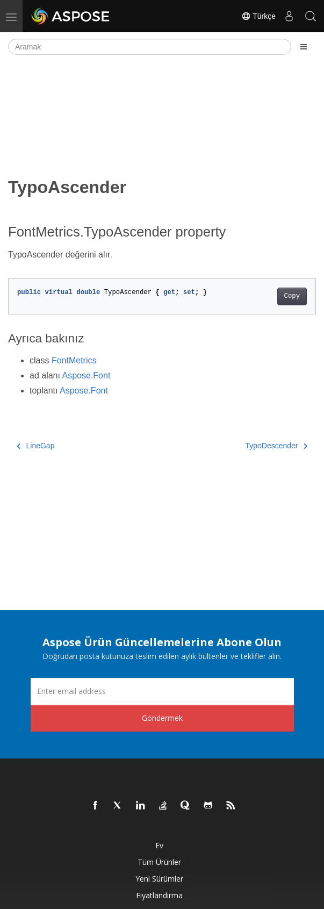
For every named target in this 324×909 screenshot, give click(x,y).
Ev (159, 845)
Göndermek (162, 718)
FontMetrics (74, 360)
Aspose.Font (86, 375)
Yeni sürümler (159, 879)
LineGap (35, 445)
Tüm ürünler (159, 862)
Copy (292, 296)
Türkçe (258, 16)
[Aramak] (149, 47)
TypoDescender (276, 445)
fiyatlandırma (159, 895)
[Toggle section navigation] (303, 46)
